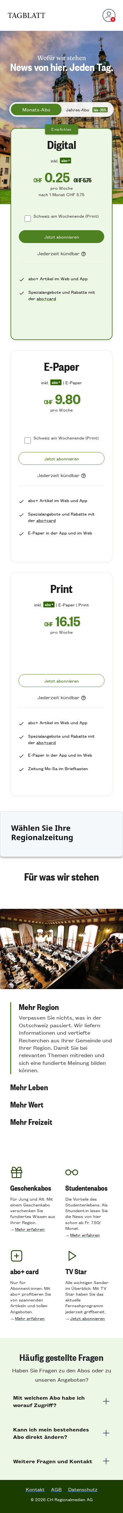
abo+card (46, 298)
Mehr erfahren (30, 1229)
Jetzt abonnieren (87, 1318)
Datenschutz (83, 1489)
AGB (56, 1489)
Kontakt (35, 1489)
